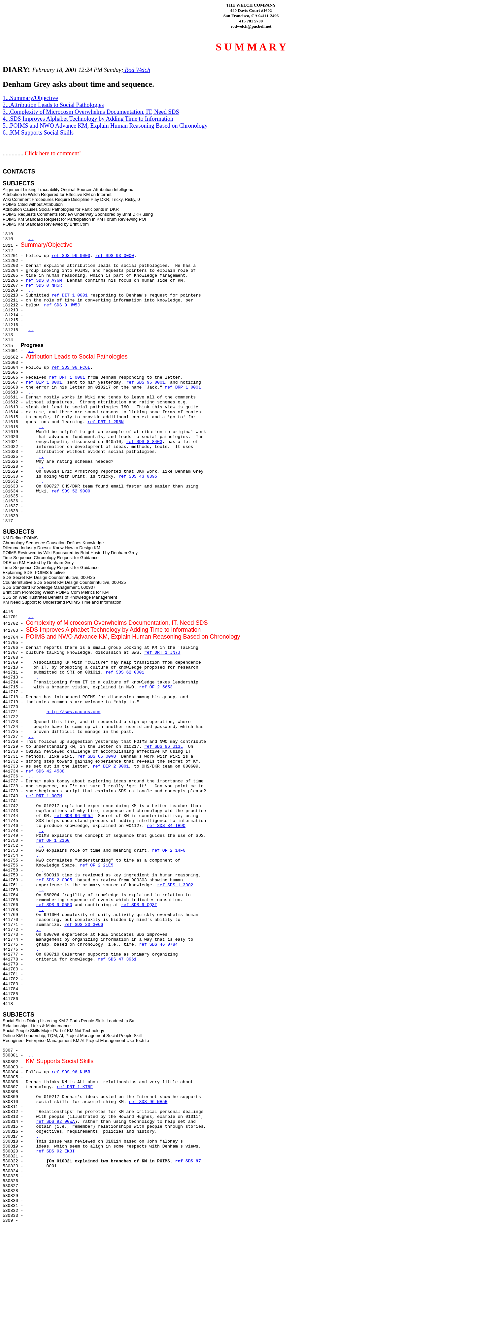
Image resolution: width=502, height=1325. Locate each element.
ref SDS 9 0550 (54, 904)
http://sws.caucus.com (74, 712)
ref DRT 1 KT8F (75, 1087)
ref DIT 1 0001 (69, 295)
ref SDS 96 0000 (70, 255)
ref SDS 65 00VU (96, 756)
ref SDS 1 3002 (175, 885)
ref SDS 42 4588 (45, 771)
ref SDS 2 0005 (54, 880)
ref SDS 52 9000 (70, 491)
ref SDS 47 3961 (117, 959)
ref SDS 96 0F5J (73, 815)
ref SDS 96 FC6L (70, 367)
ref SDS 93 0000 (114, 255)
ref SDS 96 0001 (145, 382)
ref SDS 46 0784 (158, 944)
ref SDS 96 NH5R (70, 1072)
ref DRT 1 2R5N (105, 422)
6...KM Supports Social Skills (38, 132)
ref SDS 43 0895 (137, 476)
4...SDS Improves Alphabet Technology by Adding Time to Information (88, 118)
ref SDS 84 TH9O (166, 825)
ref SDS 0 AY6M (44, 280)
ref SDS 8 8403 (144, 441)
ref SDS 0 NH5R (44, 285)
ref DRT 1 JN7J (162, 652)
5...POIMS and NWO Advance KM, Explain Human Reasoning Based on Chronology (105, 125)
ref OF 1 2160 (52, 840)
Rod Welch (136, 70)
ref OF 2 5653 (155, 687)
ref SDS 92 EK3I (55, 1151)
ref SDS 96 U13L (163, 746)
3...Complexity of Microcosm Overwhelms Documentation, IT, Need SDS (91, 112)
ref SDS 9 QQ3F (139, 904)
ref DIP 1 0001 (44, 382)
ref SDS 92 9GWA (55, 1121)
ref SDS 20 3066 (83, 924)
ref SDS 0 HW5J (62, 305)
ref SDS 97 (188, 1161)
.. (31, 239)
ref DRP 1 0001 (183, 387)
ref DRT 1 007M (44, 796)
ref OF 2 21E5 (96, 865)
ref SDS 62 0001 (125, 672)
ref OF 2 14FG (168, 850)
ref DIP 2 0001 (111, 766)
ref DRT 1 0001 (67, 377)
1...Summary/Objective (30, 98)
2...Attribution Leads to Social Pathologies (53, 105)
